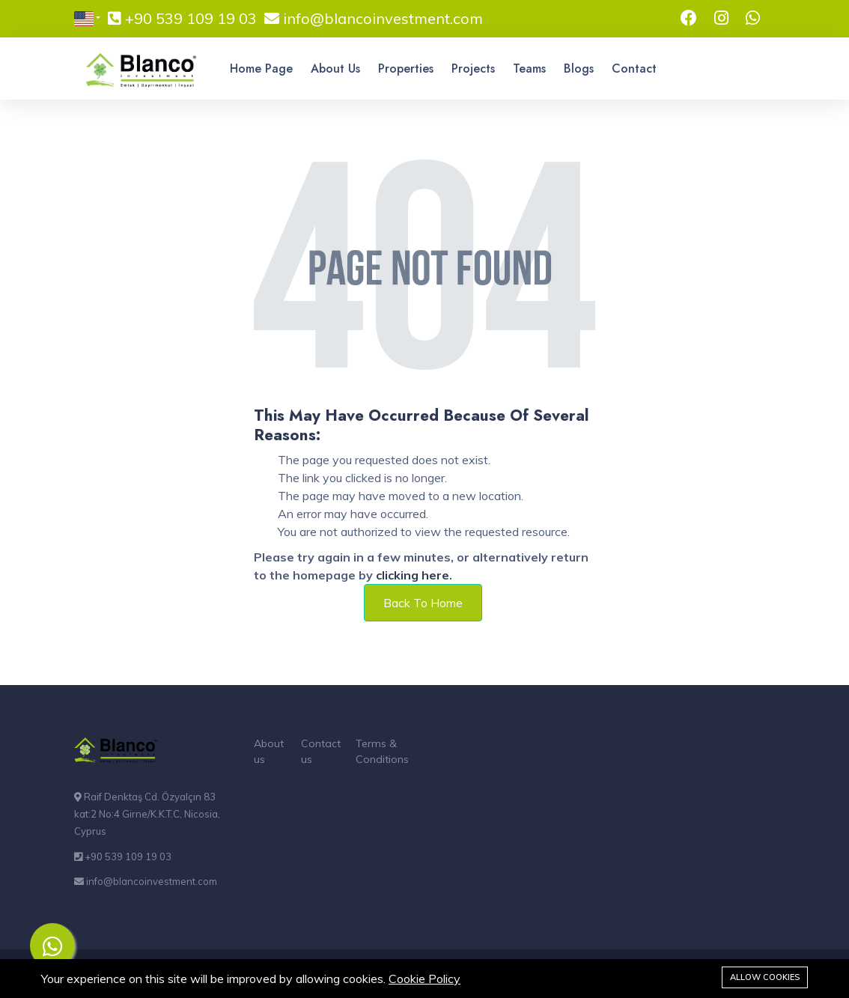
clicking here (412, 575)
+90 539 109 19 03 (189, 18)
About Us (335, 68)
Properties (405, 68)
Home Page (261, 68)
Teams (529, 68)
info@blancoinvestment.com (381, 18)
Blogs (579, 68)
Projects (473, 68)
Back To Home (423, 602)
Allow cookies (765, 977)
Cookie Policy (424, 978)
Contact (634, 68)
